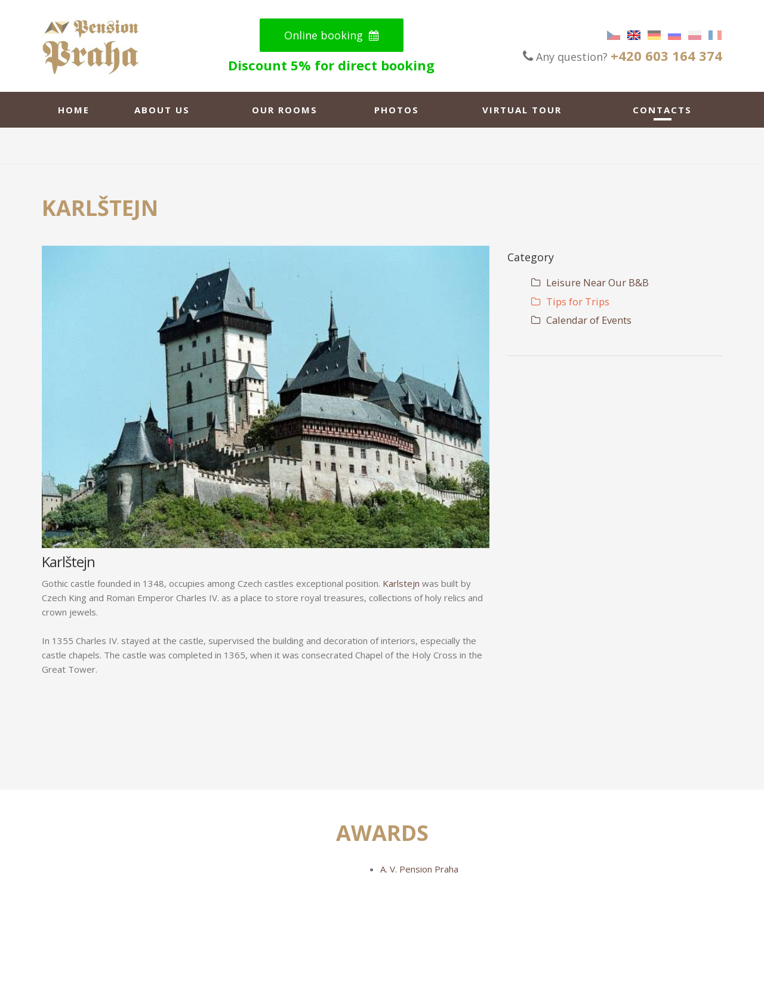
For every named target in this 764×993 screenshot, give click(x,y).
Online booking (331, 35)
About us (162, 110)
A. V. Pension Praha (419, 869)
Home (74, 110)
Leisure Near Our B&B (590, 282)
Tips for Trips (570, 301)
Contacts (662, 110)
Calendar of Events (581, 320)
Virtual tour (522, 110)
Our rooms (285, 110)
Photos (396, 110)
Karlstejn (401, 583)
